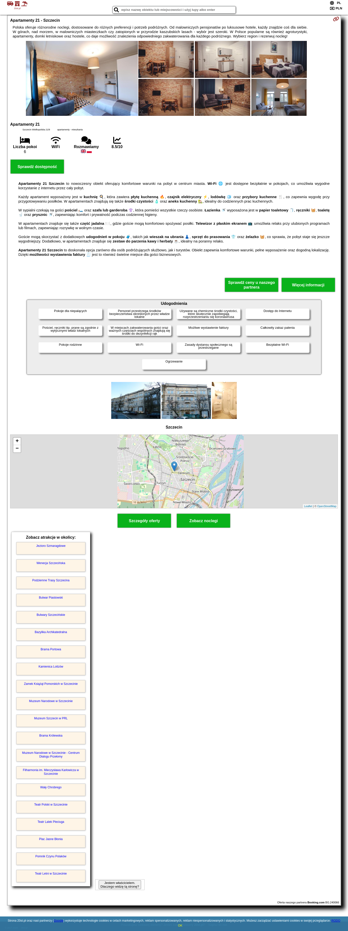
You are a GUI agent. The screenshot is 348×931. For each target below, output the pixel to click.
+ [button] (17, 441)
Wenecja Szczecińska (51, 563)
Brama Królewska (50, 735)
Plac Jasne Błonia (51, 839)
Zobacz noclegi (203, 521)
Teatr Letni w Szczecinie (51, 873)
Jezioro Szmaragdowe (51, 546)
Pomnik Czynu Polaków (50, 856)
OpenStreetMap (326, 506)
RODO (335, 920)
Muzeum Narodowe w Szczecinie (51, 701)
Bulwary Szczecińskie (51, 615)
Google (58, 920)
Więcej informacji (308, 285)
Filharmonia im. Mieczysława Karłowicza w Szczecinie (51, 771)
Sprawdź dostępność (37, 167)
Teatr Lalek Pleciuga (50, 822)
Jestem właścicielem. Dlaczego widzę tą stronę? (120, 884)
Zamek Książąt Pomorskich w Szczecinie (51, 684)
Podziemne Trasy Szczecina (51, 580)
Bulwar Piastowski (51, 597)
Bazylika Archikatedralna (51, 632)
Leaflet (308, 506)
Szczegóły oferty (144, 521)
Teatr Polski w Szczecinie (51, 804)
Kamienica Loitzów (50, 666)
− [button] (17, 448)
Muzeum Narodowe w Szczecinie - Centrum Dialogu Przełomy (51, 754)
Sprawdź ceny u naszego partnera (251, 284)
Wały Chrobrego (50, 787)
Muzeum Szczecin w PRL (51, 718)
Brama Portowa (51, 649)
